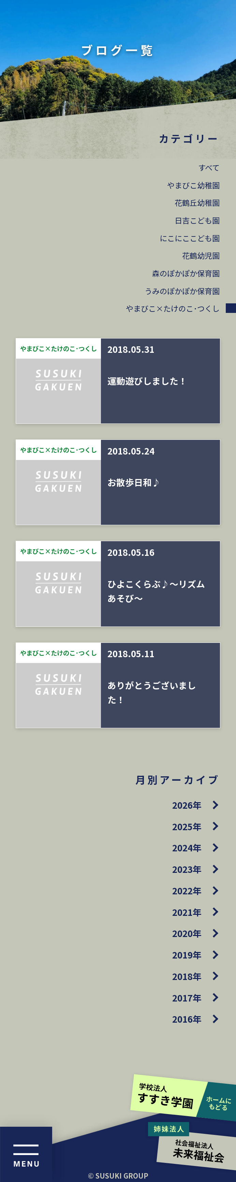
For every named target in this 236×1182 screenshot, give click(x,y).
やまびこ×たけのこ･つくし (173, 308)
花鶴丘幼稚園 (197, 202)
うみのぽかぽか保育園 (182, 290)
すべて (209, 167)
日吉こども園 (197, 220)
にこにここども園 (190, 237)
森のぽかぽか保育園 (186, 273)
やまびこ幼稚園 (193, 184)
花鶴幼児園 (201, 255)
